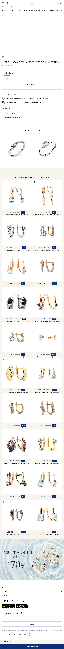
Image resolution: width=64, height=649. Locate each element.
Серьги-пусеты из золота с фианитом (47, 357)
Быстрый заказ (32, 84)
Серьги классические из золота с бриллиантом (16, 250)
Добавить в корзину (32, 646)
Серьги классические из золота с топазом (16, 214)
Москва (7, 3)
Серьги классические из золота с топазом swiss (17, 286)
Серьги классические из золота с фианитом (47, 214)
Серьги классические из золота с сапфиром (47, 321)
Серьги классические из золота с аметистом (16, 463)
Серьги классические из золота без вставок (17, 392)
